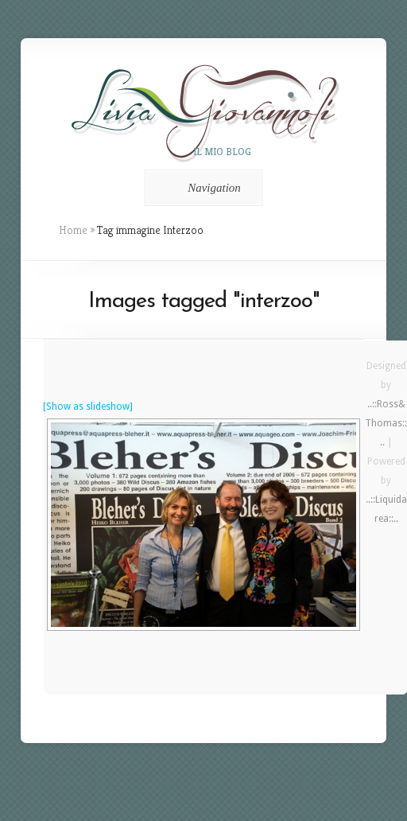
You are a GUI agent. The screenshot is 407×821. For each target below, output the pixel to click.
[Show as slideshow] (88, 406)
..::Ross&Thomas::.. (386, 423)
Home (73, 230)
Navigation (201, 187)
